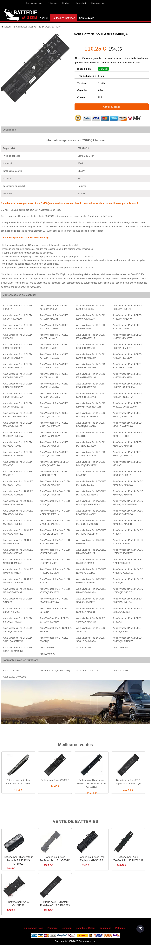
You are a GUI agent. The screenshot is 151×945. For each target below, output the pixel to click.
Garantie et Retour (85, 928)
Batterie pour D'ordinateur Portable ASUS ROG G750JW (18, 860)
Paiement (52, 3)
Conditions (105, 928)
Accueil (44, 18)
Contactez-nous (98, 3)
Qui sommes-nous (34, 3)
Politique (120, 928)
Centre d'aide (86, 18)
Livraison (66, 3)
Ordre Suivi (81, 3)
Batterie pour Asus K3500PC (55, 780)
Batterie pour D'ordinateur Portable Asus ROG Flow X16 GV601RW (91, 783)
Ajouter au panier (111, 107)
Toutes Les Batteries (63, 18)
